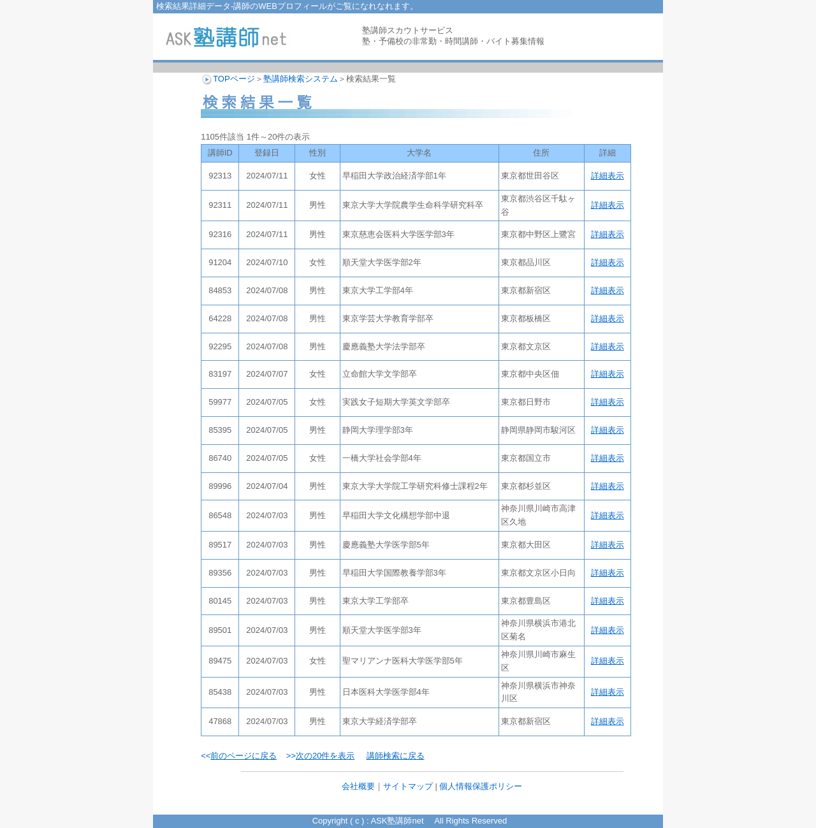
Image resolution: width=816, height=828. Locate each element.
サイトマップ (408, 786)
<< (239, 755)
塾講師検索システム (300, 79)
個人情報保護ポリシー (480, 786)
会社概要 (358, 786)
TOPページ (234, 79)
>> (320, 755)
